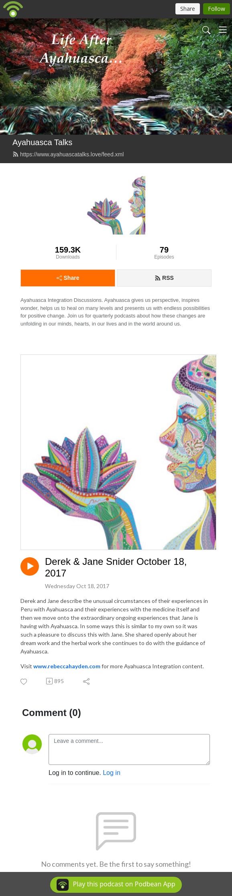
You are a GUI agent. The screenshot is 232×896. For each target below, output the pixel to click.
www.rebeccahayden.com (66, 666)
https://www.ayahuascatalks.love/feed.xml (68, 154)
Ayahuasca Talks (42, 142)
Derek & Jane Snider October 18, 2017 (116, 567)
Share (68, 278)
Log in (111, 772)
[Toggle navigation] (223, 29)
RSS (164, 278)
